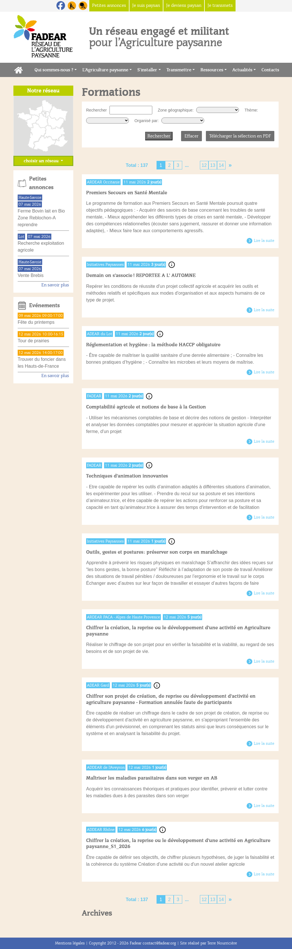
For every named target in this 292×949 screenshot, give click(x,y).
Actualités (242, 70)
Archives (97, 913)
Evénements (44, 305)
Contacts (271, 69)
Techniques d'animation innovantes (127, 476)
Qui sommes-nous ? (54, 70)
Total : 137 (137, 165)
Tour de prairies (33, 340)
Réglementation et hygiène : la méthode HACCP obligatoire (153, 345)
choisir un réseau (42, 161)
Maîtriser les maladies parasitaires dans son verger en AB (151, 778)
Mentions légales (70, 943)
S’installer (147, 70)
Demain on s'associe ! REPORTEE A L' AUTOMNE (141, 275)
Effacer (191, 136)
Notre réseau (43, 90)
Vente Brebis (31, 275)
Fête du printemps (36, 322)
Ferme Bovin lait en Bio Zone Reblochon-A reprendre (41, 218)
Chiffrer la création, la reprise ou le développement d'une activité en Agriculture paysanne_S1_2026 (178, 843)
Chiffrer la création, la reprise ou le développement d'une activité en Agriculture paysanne (178, 631)
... (186, 165)
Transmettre (179, 70)
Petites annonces (41, 183)
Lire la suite (264, 240)
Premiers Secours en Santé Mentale (126, 193)
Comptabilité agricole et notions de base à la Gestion (146, 407)
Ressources (211, 70)
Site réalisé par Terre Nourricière (208, 943)
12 (204, 165)
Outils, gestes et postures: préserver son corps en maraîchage (156, 552)
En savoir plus (55, 285)
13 (212, 165)
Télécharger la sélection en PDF (240, 136)
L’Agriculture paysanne (105, 70)
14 (221, 165)
